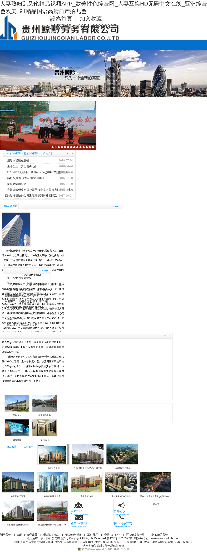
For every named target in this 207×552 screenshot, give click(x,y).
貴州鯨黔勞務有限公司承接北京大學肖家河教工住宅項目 (39, 190)
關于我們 (5, 534)
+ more (70, 153)
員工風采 (11, 446)
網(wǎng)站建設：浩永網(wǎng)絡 (103, 545)
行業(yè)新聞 (31, 153)
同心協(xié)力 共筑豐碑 (21, 283)
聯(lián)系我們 (159, 534)
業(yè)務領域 (10, 206)
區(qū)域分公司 (135, 534)
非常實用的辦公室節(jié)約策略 (26, 313)
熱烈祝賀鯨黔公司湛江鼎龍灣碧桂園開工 (40, 196)
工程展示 (28, 446)
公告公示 (48, 153)
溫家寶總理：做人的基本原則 (25, 307)
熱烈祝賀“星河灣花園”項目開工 (40, 178)
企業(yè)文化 (112, 534)
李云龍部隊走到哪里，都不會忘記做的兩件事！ (26, 290)
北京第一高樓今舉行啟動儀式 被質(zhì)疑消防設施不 (26, 302)
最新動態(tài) (51, 534)
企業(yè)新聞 (14, 153)
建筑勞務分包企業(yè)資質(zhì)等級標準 (26, 296)
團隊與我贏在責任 (40, 161)
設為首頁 (61, 19)
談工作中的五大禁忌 (19, 277)
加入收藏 (91, 19)
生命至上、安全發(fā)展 (40, 166)
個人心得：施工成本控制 (22, 324)
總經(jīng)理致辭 (27, 534)
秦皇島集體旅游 (40, 184)
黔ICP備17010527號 (119, 538)
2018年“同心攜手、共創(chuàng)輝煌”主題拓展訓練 (40, 172)
